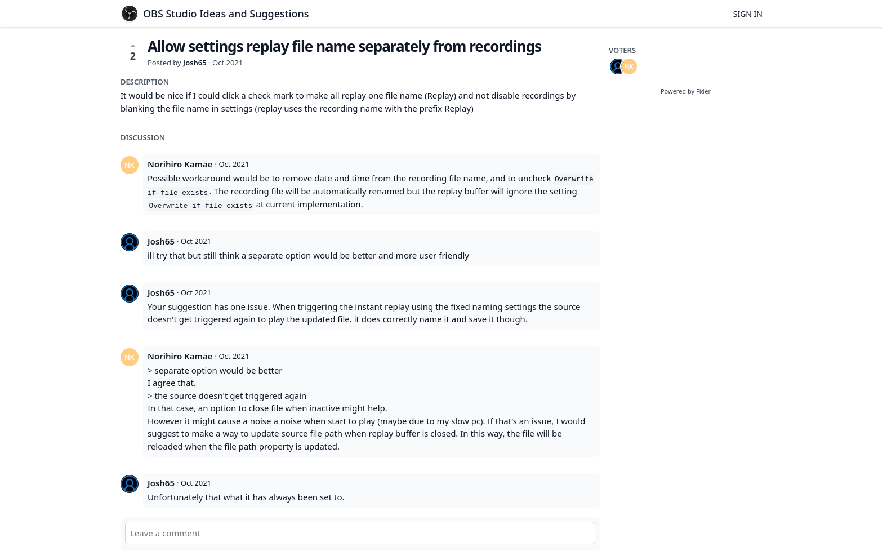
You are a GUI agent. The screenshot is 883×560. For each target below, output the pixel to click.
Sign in (747, 13)
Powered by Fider (686, 91)
